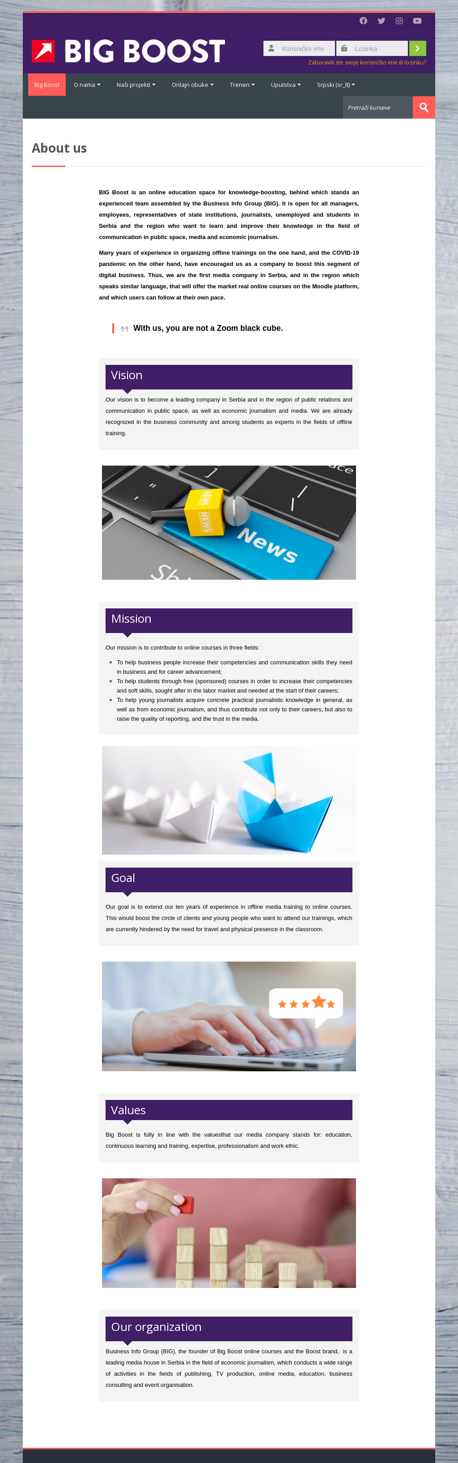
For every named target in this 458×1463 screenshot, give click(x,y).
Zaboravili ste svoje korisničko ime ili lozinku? (367, 62)
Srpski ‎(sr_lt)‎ (336, 85)
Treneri (242, 85)
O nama (87, 85)
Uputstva (286, 85)
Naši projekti (136, 85)
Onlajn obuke (193, 85)
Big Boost (44, 85)
